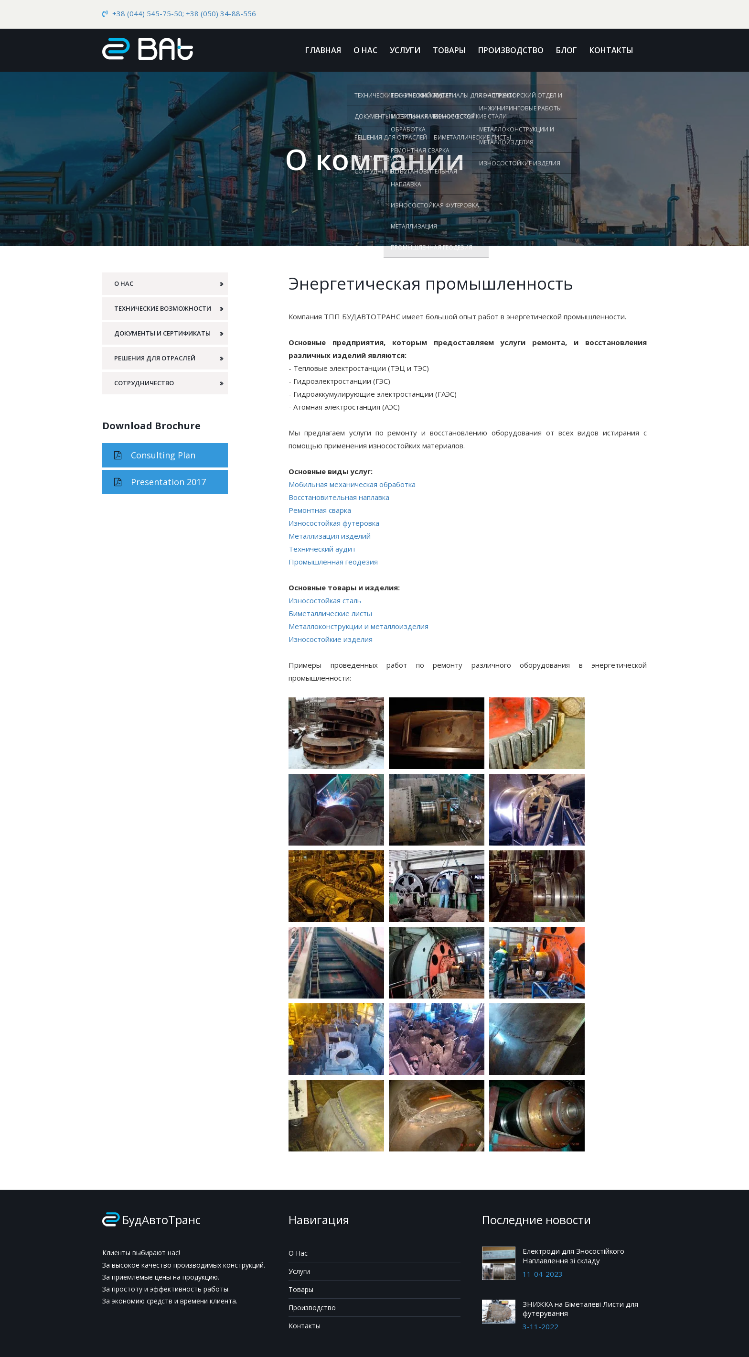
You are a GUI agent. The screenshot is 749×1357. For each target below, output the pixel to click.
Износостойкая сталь (325, 600)
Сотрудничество (144, 383)
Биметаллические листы (330, 613)
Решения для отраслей (154, 358)
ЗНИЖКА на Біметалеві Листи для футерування (580, 1308)
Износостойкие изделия (331, 639)
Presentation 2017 (160, 482)
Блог (566, 50)
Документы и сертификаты (162, 333)
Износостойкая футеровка (334, 523)
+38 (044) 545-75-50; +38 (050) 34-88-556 (184, 13)
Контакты (611, 50)
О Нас (365, 50)
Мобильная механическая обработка (352, 484)
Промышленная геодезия (333, 561)
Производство (511, 50)
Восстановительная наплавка (339, 497)
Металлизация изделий (330, 536)
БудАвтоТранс (161, 1219)
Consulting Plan (154, 455)
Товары (449, 50)
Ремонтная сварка (320, 510)
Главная (323, 50)
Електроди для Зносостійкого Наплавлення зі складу (573, 1255)
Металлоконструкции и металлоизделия (358, 626)
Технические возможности (162, 308)
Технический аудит (322, 549)
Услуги (405, 50)
